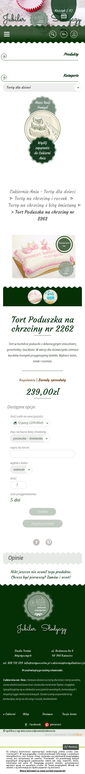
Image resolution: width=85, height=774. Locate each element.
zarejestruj (74, 34)
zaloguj (64, 34)
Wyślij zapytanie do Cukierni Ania (42, 130)
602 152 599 (15, 663)
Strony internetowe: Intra (63, 734)
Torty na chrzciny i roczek (41, 198)
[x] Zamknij (70, 746)
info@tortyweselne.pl (37, 663)
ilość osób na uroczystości (26, 416)
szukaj (53, 34)
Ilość (13, 478)
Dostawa (47, 714)
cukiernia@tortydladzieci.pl (68, 663)
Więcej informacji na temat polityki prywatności (42, 771)
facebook (36, 547)
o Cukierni (9, 714)
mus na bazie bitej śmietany (28, 432)
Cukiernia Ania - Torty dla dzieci (42, 191)
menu (7, 34)
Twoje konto (69, 714)
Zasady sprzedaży (52, 380)
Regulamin (27, 380)
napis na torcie (19, 447)
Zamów (42, 511)
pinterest (49, 547)
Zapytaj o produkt (42, 523)
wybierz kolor (19, 463)
